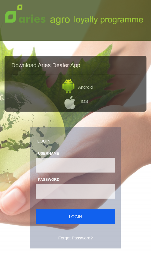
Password (48, 179)
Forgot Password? (75, 237)
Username (48, 153)
